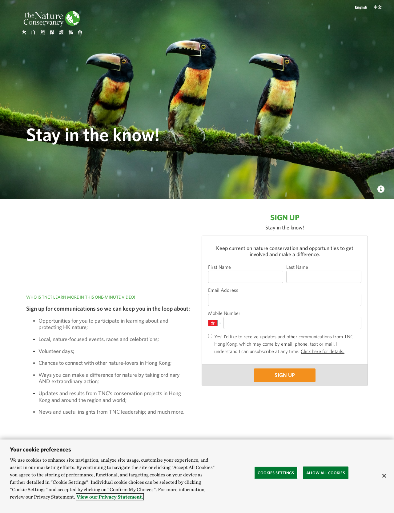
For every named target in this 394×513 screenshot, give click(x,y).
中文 (378, 7)
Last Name (297, 267)
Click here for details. (322, 351)
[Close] (384, 476)
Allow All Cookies (325, 472)
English (361, 7)
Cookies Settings (276, 472)
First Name (219, 267)
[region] (197, 476)
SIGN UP (285, 375)
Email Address (223, 290)
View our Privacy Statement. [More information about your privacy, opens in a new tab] (110, 497)
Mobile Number (224, 313)
